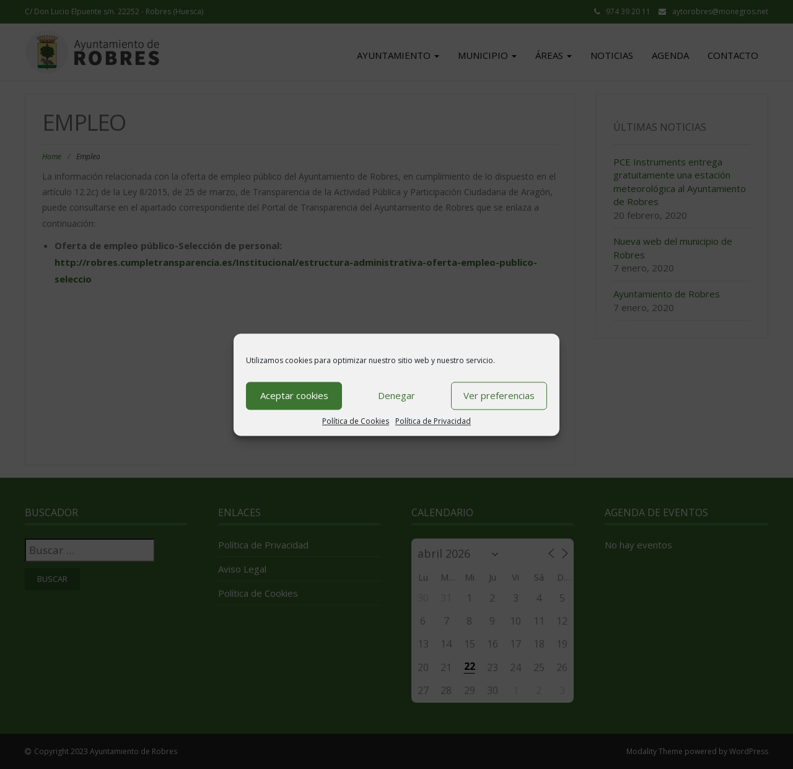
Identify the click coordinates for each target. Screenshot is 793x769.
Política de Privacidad (433, 421)
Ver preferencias (499, 395)
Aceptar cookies (294, 395)
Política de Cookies (355, 421)
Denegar (396, 395)
